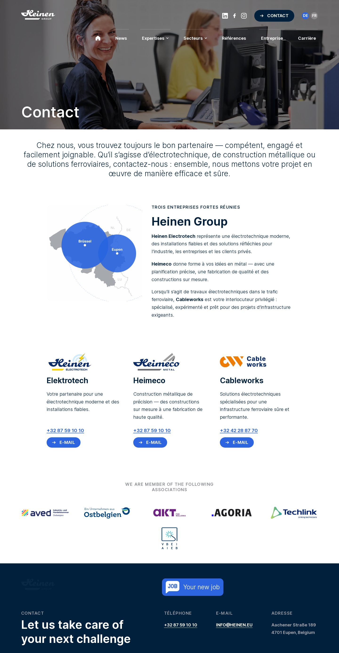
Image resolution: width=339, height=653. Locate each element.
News (121, 38)
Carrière (307, 38)
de (305, 15)
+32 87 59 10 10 (180, 624)
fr (314, 15)
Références (234, 38)
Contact (278, 15)
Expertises (155, 38)
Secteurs (195, 38)
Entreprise (272, 38)
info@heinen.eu (234, 624)
